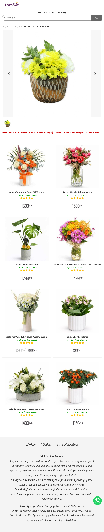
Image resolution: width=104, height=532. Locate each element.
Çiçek (17, 26)
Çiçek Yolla (7, 26)
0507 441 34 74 (46, 12)
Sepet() (62, 12)
